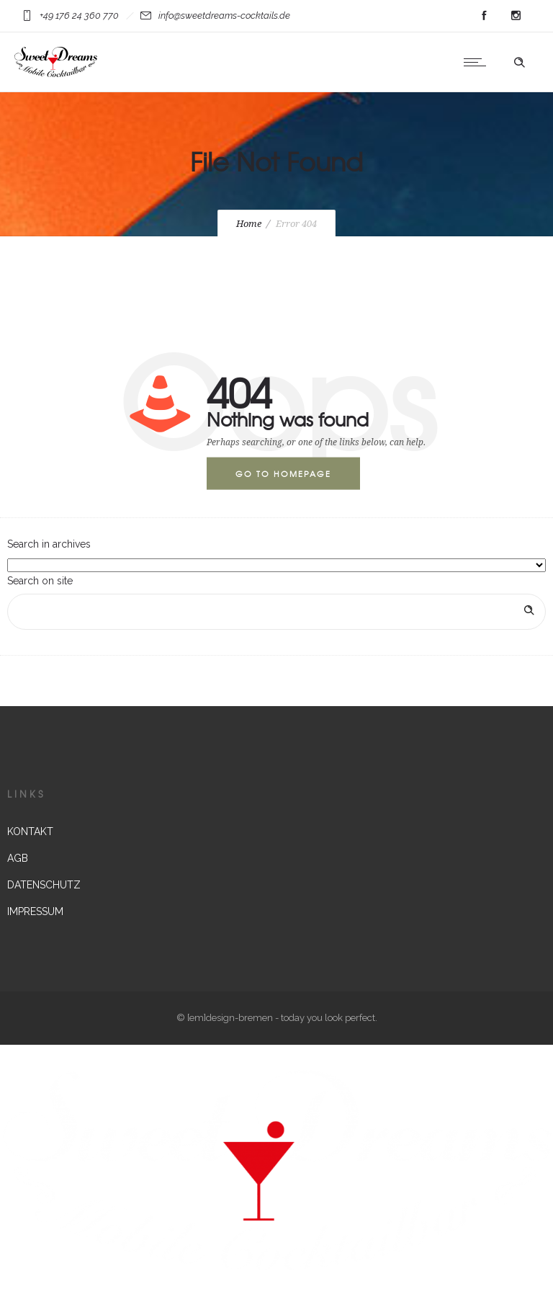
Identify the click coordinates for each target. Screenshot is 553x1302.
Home (248, 223)
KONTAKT (30, 831)
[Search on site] (276, 612)
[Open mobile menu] (478, 62)
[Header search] (519, 63)
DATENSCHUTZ (44, 885)
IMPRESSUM (35, 911)
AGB (17, 858)
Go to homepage (283, 473)
